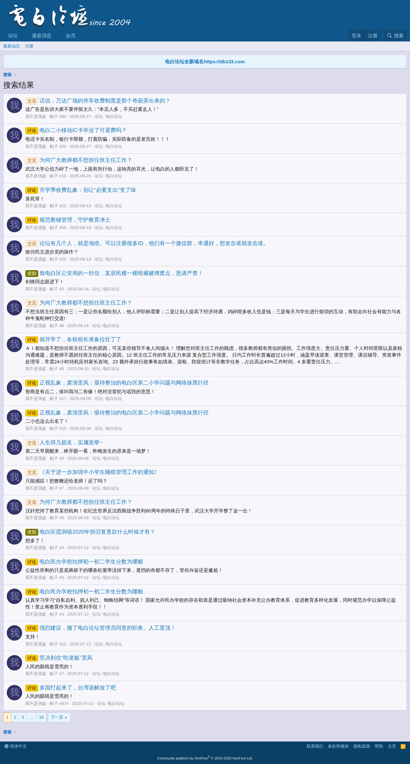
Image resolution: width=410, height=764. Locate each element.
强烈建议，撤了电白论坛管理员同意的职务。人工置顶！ (100, 628)
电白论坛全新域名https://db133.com (205, 61)
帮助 (379, 746)
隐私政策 (361, 746)
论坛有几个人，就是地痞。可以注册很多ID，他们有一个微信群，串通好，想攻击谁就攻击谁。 (147, 243)
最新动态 (11, 46)
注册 (29, 46)
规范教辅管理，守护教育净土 (67, 220)
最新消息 (41, 35)
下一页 (57, 717)
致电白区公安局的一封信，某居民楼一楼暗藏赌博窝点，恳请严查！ (114, 273)
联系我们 (315, 746)
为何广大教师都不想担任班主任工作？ (78, 160)
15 (41, 717)
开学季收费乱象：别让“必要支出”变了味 (80, 190)
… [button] (32, 717)
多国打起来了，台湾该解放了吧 (70, 688)
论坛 (13, 35)
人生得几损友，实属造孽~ (64, 443)
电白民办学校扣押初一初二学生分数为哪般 (84, 562)
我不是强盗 (35, 116)
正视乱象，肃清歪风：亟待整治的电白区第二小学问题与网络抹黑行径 (117, 383)
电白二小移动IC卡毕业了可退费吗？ (76, 130)
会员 (70, 35)
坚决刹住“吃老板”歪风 (58, 658)
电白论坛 (113, 116)
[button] (22, 35)
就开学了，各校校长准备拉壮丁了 (73, 339)
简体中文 (15, 746)
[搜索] (395, 35)
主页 (392, 746)
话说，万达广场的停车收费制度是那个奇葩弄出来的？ (97, 101)
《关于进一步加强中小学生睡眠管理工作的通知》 (92, 472)
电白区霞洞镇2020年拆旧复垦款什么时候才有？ (90, 532)
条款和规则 (338, 746)
